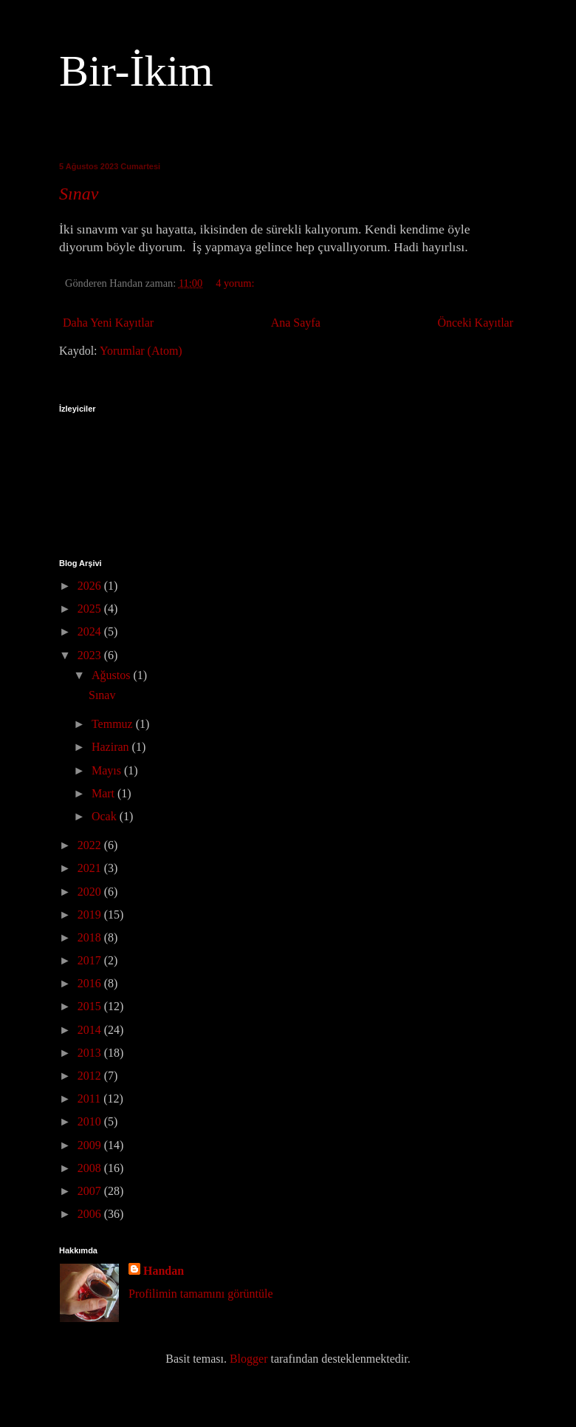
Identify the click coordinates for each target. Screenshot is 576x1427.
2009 (91, 1145)
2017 (91, 960)
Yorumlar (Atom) (141, 350)
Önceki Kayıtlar (475, 322)
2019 (91, 914)
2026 (91, 585)
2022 (91, 845)
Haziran (112, 746)
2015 (91, 1006)
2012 (91, 1075)
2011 (90, 1098)
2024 (91, 631)
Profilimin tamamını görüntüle (200, 1293)
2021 (91, 868)
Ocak (106, 816)
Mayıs (108, 770)
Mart (104, 793)
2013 (91, 1052)
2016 (91, 983)
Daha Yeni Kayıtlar (108, 322)
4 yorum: (236, 283)
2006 (91, 1214)
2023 (91, 655)
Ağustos (112, 675)
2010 (91, 1121)
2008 (91, 1168)
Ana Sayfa (295, 322)
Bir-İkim (136, 71)
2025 (91, 608)
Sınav (78, 193)
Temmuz (114, 724)
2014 (91, 1030)
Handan (163, 1270)
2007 (91, 1191)
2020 (91, 891)
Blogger (249, 1358)
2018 (91, 937)
